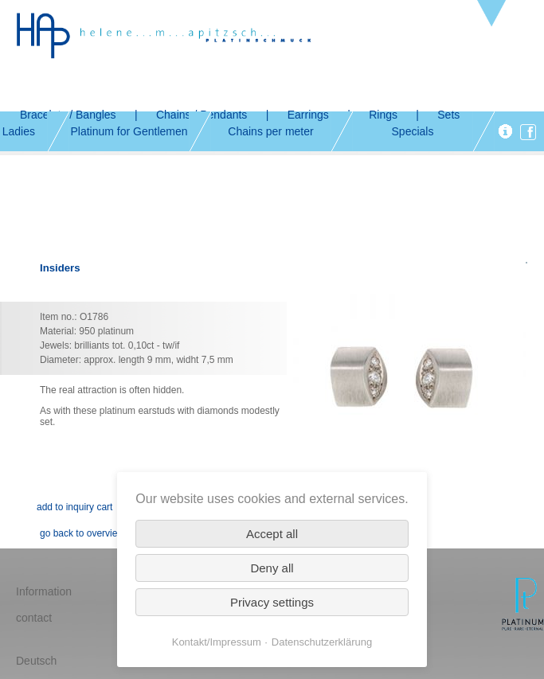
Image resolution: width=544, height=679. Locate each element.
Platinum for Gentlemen (128, 131)
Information (44, 591)
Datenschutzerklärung (322, 642)
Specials (413, 131)
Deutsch (36, 660)
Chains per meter (270, 131)
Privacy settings (272, 602)
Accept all (272, 533)
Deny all (271, 568)
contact (34, 617)
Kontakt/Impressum (216, 642)
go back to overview (82, 533)
